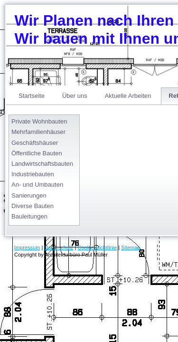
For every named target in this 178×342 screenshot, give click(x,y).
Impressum (27, 247)
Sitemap (130, 247)
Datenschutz (58, 247)
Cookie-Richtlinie (97, 247)
